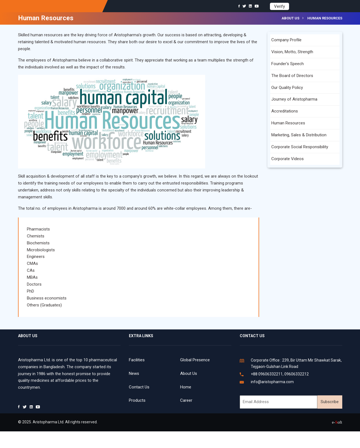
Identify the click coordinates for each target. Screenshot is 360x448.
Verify (279, 6)
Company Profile (286, 39)
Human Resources (288, 123)
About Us (188, 373)
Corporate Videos (287, 158)
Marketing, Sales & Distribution (298, 134)
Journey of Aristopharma (294, 99)
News (134, 373)
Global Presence (195, 359)
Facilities (137, 359)
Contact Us (139, 387)
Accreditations (284, 111)
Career (186, 400)
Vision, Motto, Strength (292, 51)
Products (137, 400)
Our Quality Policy (287, 87)
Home (185, 387)
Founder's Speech (287, 63)
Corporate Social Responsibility (299, 146)
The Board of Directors (292, 75)
